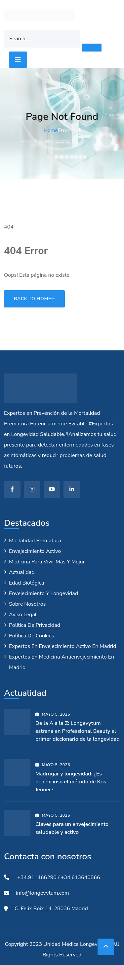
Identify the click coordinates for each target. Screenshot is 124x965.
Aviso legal (23, 614)
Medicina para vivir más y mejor (47, 561)
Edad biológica (26, 583)
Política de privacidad (34, 625)
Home (51, 130)
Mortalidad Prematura (35, 540)
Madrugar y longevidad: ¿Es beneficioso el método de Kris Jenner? (70, 781)
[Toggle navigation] (18, 60)
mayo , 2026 (52, 714)
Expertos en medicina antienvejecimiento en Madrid (61, 662)
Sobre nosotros (27, 604)
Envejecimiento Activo (35, 551)
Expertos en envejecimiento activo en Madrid (62, 646)
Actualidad (22, 572)
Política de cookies (31, 635)
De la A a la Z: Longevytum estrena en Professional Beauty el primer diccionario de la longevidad (77, 731)
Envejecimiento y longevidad (43, 593)
